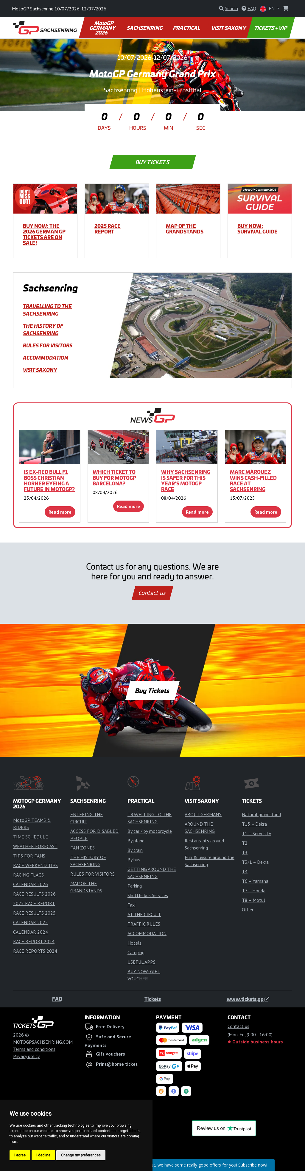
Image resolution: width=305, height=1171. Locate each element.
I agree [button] (20, 1155)
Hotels (134, 943)
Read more (60, 512)
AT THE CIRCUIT (144, 914)
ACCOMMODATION (45, 357)
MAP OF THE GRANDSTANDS (184, 228)
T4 (245, 871)
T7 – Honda (253, 890)
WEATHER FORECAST (35, 846)
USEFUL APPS (141, 962)
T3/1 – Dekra (255, 862)
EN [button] (268, 8)
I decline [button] (43, 1155)
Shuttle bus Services (147, 895)
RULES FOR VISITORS (47, 345)
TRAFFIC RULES (143, 924)
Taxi (131, 905)
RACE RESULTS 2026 (34, 894)
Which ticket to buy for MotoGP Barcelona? (114, 477)
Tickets (152, 998)
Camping (135, 952)
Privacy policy (26, 1056)
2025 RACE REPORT (107, 228)
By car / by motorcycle (149, 831)
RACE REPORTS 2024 (35, 951)
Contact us (152, 593)
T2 (245, 843)
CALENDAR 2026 (30, 884)
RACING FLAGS (28, 875)
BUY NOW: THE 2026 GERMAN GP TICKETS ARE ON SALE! (44, 234)
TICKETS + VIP (270, 27)
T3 (245, 852)
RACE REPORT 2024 (34, 941)
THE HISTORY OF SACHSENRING (43, 329)
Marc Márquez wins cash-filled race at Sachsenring (253, 480)
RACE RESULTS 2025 (34, 913)
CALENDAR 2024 (30, 932)
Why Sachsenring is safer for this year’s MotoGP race (185, 480)
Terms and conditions (34, 1049)
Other (247, 910)
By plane (135, 841)
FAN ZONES (82, 848)
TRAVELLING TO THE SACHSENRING (47, 309)
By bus (133, 860)
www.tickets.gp (248, 998)
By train (135, 850)
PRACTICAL (186, 27)
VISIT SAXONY (229, 27)
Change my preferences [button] (81, 1155)
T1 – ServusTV (256, 833)
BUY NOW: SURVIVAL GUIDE (257, 228)
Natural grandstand (261, 814)
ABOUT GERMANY (203, 814)
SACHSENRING (145, 27)
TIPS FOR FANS (29, 856)
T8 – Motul (253, 900)
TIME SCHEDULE (30, 837)
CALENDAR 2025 (30, 922)
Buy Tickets (152, 162)
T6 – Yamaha (255, 881)
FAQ (57, 998)
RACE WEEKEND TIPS (35, 865)
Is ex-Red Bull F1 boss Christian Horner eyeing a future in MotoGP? (49, 480)
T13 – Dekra (254, 824)
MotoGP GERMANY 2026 (102, 27)
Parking (134, 886)
